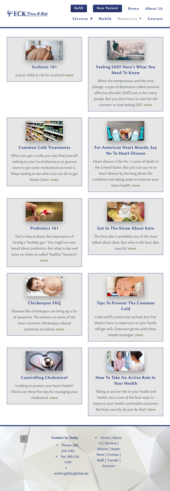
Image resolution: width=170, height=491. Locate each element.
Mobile (105, 18)
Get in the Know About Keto (125, 228)
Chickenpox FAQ (44, 303)
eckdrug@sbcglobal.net (71, 473)
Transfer (113, 460)
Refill (78, 8)
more (69, 75)
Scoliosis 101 (44, 67)
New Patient (107, 8)
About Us (154, 8)
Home (133, 8)
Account (108, 466)
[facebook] (24, 439)
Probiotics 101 (44, 228)
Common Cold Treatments (44, 147)
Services (111, 443)
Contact (155, 18)
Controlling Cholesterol (44, 377)
